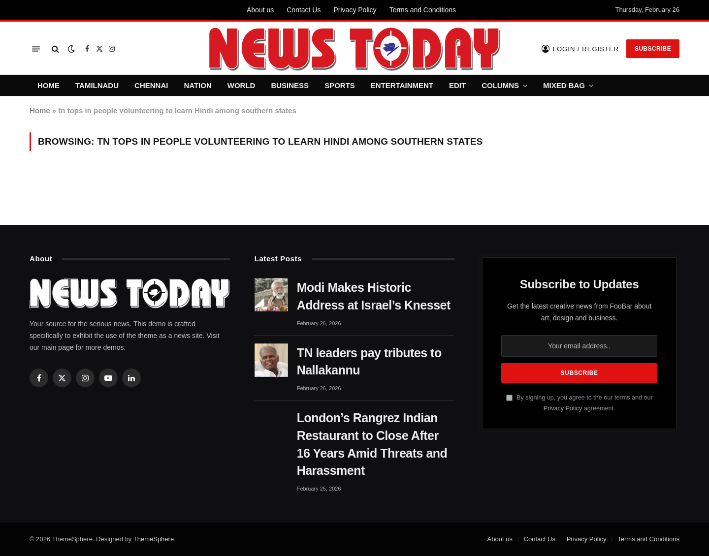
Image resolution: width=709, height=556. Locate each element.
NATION (197, 85)
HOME (48, 85)
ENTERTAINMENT (402, 85)
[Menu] (36, 49)
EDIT (457, 85)
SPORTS (339, 85)
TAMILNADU (97, 85)
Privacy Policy (354, 10)
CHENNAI (151, 85)
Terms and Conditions (422, 10)
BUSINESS (290, 85)
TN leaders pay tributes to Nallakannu (369, 361)
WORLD (241, 85)
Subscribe (653, 48)
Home (40, 110)
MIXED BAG (564, 85)
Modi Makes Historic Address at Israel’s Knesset (374, 296)
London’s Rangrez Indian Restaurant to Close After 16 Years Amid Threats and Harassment (372, 444)
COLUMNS (500, 85)
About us (260, 10)
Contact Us (304, 10)
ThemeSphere (153, 539)
